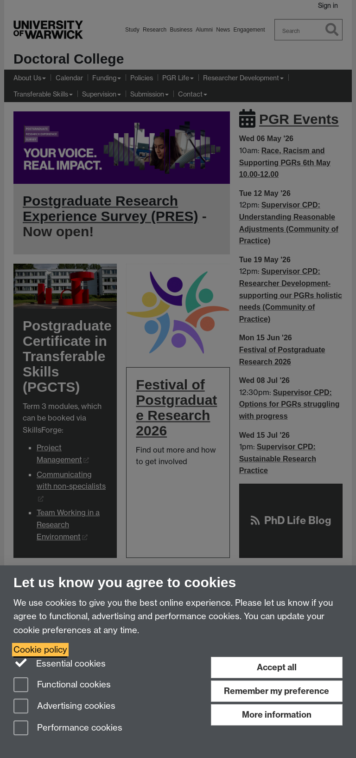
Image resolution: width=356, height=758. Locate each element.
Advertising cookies (64, 706)
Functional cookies (62, 685)
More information (277, 714)
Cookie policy (40, 649)
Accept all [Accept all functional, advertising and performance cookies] (277, 667)
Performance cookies (67, 728)
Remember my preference (276, 691)
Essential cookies (59, 663)
